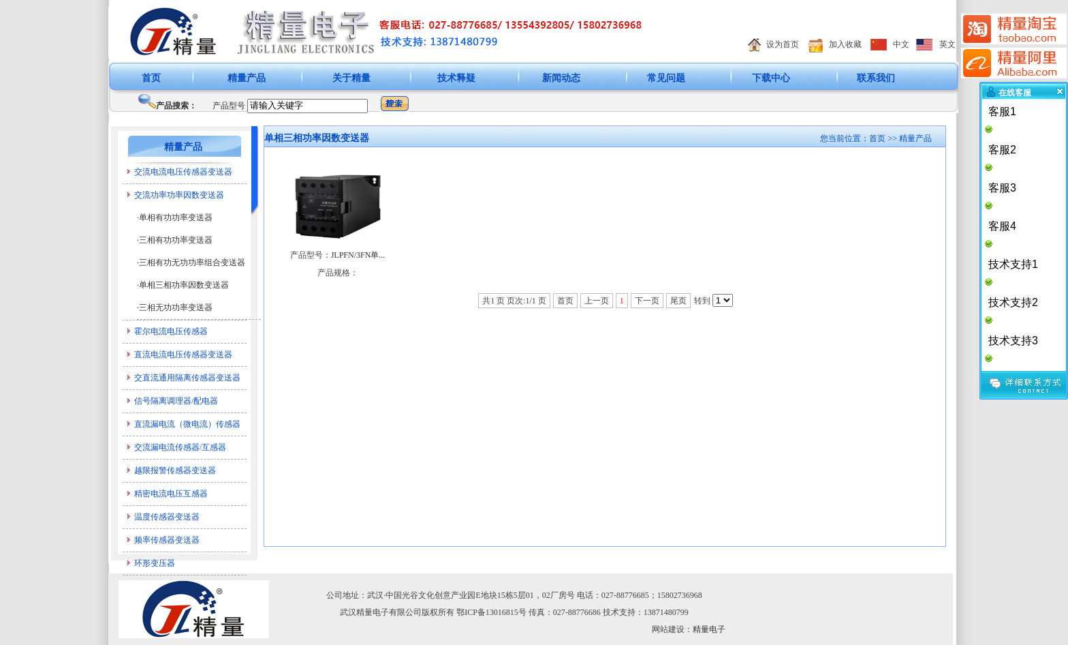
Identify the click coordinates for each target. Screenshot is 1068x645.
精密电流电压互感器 (171, 493)
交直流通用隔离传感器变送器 (187, 377)
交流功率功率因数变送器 (179, 195)
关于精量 (351, 78)
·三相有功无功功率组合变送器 (191, 262)
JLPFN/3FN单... (358, 255)
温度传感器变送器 (167, 517)
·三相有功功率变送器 (175, 240)
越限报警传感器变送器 (175, 470)
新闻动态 (561, 78)
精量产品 (246, 78)
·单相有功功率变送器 (175, 217)
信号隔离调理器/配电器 (176, 401)
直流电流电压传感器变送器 (183, 354)
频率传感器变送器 (167, 540)
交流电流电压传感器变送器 (183, 172)
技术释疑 (456, 78)
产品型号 (229, 105)
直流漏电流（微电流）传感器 (187, 424)
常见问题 (666, 78)
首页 (151, 78)
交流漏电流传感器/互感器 (180, 447)
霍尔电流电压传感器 (171, 331)
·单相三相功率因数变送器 (183, 285)
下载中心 (771, 78)
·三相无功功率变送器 (175, 307)
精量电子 (709, 629)
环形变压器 (154, 563)
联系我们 (876, 78)
